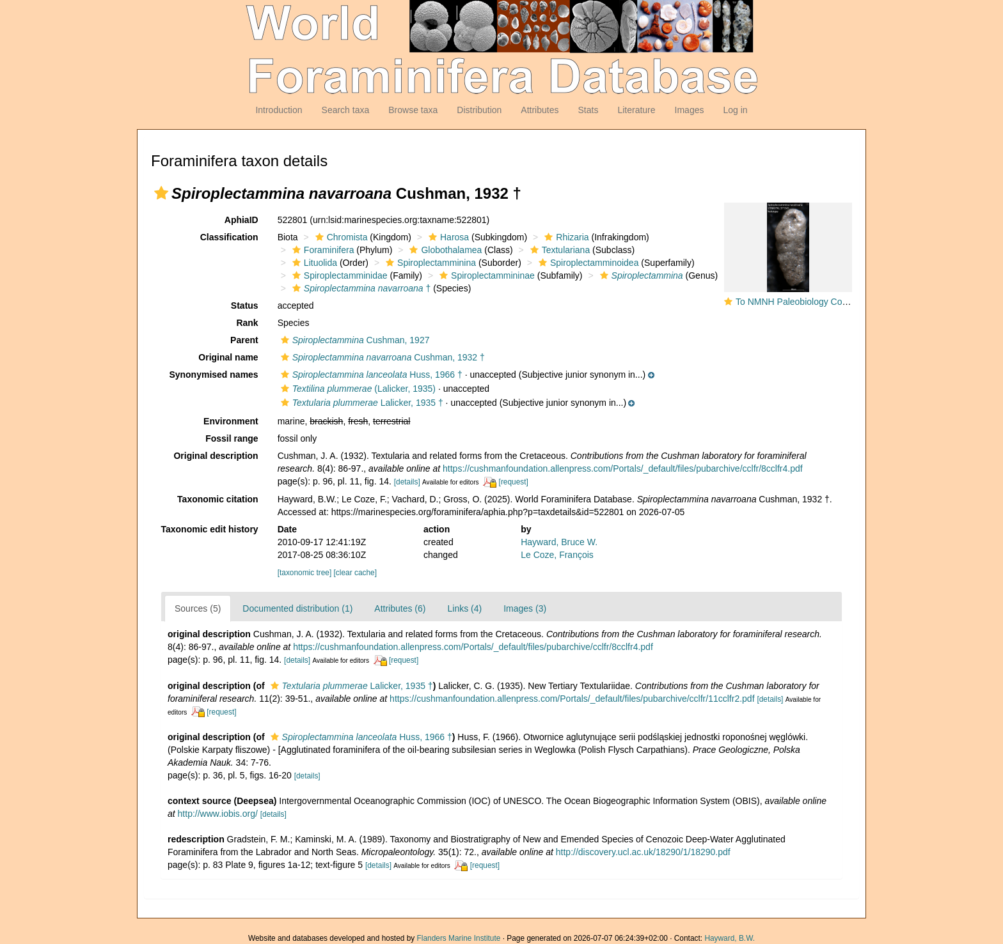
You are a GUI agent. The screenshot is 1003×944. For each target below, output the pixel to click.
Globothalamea (444, 250)
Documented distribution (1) (297, 608)
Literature (636, 110)
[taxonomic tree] (306, 572)
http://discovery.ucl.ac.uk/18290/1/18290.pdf (643, 852)
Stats (588, 110)
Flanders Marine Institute (459, 938)
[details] (407, 481)
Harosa (447, 237)
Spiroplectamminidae (338, 275)
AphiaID (241, 220)
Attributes (539, 110)
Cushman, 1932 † (381, 357)
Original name (228, 357)
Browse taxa (413, 110)
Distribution (479, 110)
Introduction (278, 110)
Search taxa (346, 110)
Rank (247, 323)
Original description (215, 456)
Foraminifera (321, 250)
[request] (513, 481)
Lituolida (313, 263)
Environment (230, 421)
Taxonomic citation (217, 499)
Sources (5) (198, 608)
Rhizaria (564, 237)
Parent (244, 340)
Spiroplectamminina (429, 263)
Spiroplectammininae (485, 275)
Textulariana (558, 250)
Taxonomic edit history (209, 529)
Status (244, 305)
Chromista (340, 237)
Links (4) (464, 608)
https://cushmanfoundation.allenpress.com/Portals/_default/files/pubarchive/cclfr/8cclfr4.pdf (623, 468)
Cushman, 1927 (354, 340)
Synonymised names (213, 374)
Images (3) (524, 608)
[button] (161, 193)
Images (689, 110)
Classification (229, 237)
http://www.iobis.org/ (218, 814)
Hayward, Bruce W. (559, 542)
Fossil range (231, 438)
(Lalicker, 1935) (357, 388)
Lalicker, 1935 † (360, 403)
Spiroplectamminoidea (587, 263)
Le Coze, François (557, 555)
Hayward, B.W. (729, 938)
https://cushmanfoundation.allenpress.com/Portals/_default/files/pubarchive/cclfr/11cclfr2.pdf (572, 698)
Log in (735, 110)
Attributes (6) (399, 608)
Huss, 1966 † (370, 374)
